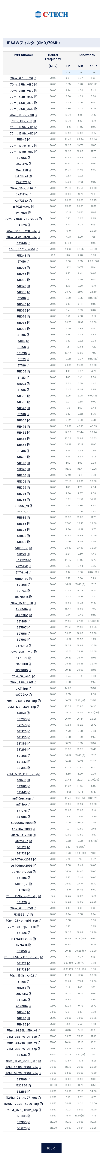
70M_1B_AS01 (22, 676)
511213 (22, 378)
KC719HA (22, 1006)
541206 (22, 878)
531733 (21, 853)
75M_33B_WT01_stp (22, 1037)
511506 (21, 420)
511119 (22, 341)
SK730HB (22, 664)
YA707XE (22, 566)
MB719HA (22, 994)
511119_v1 (22, 572)
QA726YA (21, 201)
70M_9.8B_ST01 (21, 682)
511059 (21, 280)
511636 (21, 517)
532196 (22, 1122)
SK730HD (21, 670)
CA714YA (22, 164)
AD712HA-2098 (21, 835)
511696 (21, 530)
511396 (21, 463)
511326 (21, 481)
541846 (22, 243)
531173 (21, 713)
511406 (21, 457)
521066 (22, 158)
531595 (22, 1079)
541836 (22, 1000)
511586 (21, 396)
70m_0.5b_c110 (21, 78)
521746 (22, 591)
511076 (21, 286)
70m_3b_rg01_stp (22, 927)
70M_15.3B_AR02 (22, 975)
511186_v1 (21, 548)
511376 (21, 469)
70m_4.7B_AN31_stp (21, 237)
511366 (21, 475)
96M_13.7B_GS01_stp (21, 1061)
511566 (21, 402)
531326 (22, 731)
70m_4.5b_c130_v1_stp (21, 957)
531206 (22, 719)
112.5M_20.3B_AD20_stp (21, 1104)
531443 (22, 792)
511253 (21, 988)
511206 (21, 371)
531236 (22, 737)
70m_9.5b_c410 (22, 109)
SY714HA (22, 945)
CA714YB (22, 170)
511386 (21, 1018)
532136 (22, 1116)
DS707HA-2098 (21, 859)
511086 (21, 292)
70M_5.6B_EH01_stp (22, 774)
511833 (21, 536)
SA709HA (21, 695)
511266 (21, 500)
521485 (22, 621)
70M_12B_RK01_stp (22, 707)
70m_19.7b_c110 (21, 146)
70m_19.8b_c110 (22, 152)
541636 (22, 353)
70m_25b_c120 (21, 188)
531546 (22, 1055)
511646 (21, 139)
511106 (21, 335)
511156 (21, 347)
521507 (22, 627)
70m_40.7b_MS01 (22, 249)
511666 (21, 524)
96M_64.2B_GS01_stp (21, 1073)
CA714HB (22, 689)
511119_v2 (21, 579)
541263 (22, 890)
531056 (22, 951)
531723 (21, 847)
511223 (21, 384)
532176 (22, 1128)
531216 (21, 780)
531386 (22, 768)
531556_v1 (21, 915)
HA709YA (21, 176)
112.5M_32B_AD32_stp (21, 1110)
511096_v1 (22, 506)
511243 (21, 255)
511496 (21, 1024)
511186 (21, 365)
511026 (21, 268)
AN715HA (22, 609)
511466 (21, 433)
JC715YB (22, 560)
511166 (21, 982)
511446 (21, 445)
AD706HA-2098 (22, 823)
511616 (21, 390)
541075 (22, 811)
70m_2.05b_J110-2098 (21, 219)
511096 (21, 329)
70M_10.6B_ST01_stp (21, 701)
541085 (22, 817)
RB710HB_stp (21, 798)
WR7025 (22, 213)
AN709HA (21, 841)
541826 (22, 225)
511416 (21, 451)
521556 (22, 634)
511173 (22, 359)
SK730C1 (22, 658)
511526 (21, 408)
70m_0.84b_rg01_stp (22, 921)
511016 (21, 261)
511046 (21, 274)
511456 (21, 439)
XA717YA (22, 182)
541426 (22, 902)
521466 (22, 585)
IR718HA (21, 804)
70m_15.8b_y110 (22, 133)
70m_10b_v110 (21, 121)
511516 (21, 414)
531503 (22, 786)
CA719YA (22, 194)
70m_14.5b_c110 (22, 127)
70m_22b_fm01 (21, 652)
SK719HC (22, 646)
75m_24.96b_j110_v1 (22, 1030)
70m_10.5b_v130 (22, 115)
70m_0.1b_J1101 (21, 908)
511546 (21, 1012)
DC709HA (22, 597)
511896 (21, 542)
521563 (22, 640)
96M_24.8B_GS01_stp (21, 1067)
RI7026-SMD (21, 207)
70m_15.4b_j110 (21, 603)
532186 (22, 1092)
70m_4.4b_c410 (22, 97)
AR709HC (21, 615)
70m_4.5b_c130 (21, 103)
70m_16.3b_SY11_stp (22, 231)
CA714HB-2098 (21, 939)
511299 (21, 487)
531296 (22, 749)
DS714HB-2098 (21, 872)
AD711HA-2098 (22, 829)
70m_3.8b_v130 (21, 91)
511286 (21, 494)
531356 (22, 743)
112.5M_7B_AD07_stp (21, 1098)
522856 (21, 1085)
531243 (22, 762)
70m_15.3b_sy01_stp (21, 896)
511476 (21, 427)
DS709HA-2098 (22, 866)
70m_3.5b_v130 (21, 84)
